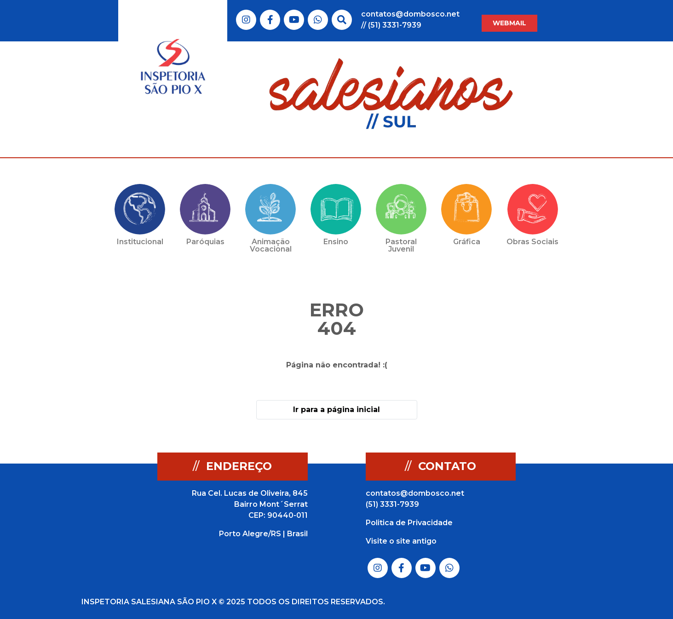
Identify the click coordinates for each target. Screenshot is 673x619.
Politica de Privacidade (409, 522)
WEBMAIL (509, 23)
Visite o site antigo (401, 541)
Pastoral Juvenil (401, 245)
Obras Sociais (532, 241)
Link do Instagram (246, 20)
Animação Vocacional (271, 245)
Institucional (140, 241)
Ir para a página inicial (336, 409)
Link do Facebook (270, 20)
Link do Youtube (294, 20)
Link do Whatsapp (318, 20)
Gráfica (466, 241)
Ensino (335, 241)
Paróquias (205, 241)
